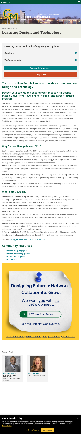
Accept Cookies (47, 430)
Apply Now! (40, 74)
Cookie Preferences (32, 430)
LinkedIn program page (16, 251)
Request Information (40, 68)
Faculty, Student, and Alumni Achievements (27, 240)
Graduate (9, 53)
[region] (40, 424)
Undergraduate (12, 60)
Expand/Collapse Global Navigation (79, 2)
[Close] (77, 418)
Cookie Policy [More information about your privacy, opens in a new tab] (6, 426)
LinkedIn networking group (18, 253)
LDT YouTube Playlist (15, 256)
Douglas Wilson (9, 373)
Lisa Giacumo (33, 373)
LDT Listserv (11, 259)
